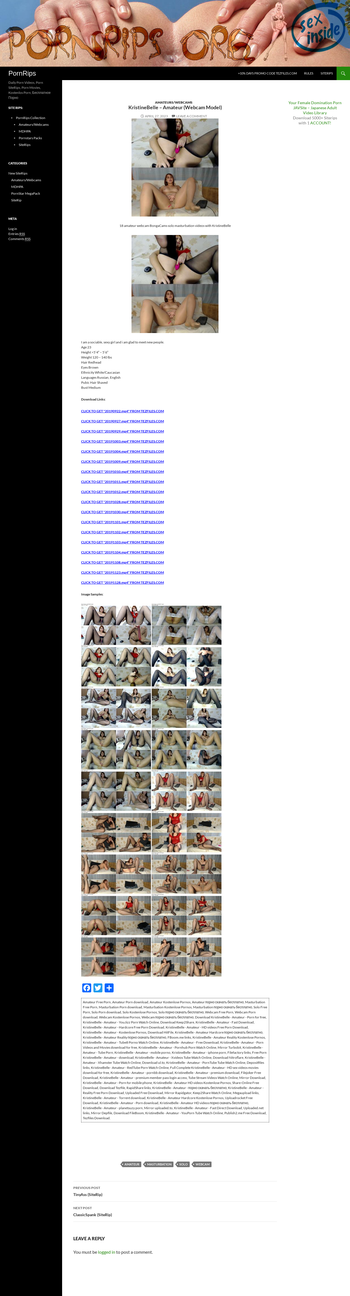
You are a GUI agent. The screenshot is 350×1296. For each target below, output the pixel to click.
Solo (183, 1164)
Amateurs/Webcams (173, 102)
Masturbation (159, 1164)
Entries (16, 234)
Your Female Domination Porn (315, 102)
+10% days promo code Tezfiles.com (267, 73)
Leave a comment (191, 116)
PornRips (22, 73)
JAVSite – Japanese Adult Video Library (315, 110)
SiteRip (16, 200)
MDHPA (25, 131)
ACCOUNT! (320, 122)
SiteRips (327, 73)
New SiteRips (17, 173)
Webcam (203, 1164)
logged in (106, 1252)
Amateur (132, 1164)
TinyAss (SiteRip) (175, 1191)
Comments (19, 239)
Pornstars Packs (30, 138)
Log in (12, 229)
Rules (308, 73)
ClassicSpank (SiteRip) (175, 1211)
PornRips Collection (30, 118)
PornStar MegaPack (25, 193)
